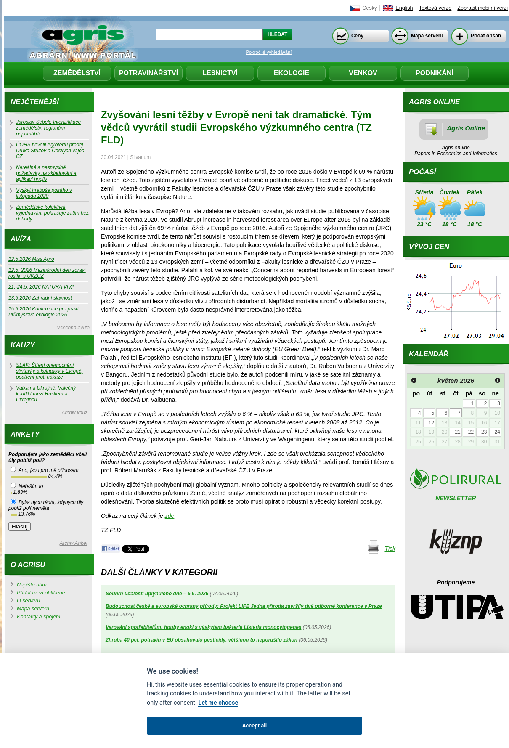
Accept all (254, 725)
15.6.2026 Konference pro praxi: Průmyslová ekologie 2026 (44, 312)
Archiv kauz (74, 413)
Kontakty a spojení (39, 617)
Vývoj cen (429, 247)
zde (170, 515)
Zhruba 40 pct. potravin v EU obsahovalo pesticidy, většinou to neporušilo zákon (201, 640)
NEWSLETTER (455, 498)
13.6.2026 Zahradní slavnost (40, 298)
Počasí (422, 172)
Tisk (389, 548)
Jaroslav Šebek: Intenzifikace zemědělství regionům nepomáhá (48, 128)
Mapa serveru (427, 36)
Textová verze (435, 8)
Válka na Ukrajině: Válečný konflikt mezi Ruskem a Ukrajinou (46, 394)
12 (431, 423)
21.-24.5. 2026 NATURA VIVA (41, 287)
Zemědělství (77, 73)
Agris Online (466, 128)
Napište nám (32, 585)
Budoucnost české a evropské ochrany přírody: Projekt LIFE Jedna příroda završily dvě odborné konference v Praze (244, 606)
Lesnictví (220, 73)
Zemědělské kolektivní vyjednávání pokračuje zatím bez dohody (52, 213)
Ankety (25, 434)
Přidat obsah (486, 36)
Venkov (363, 73)
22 (471, 432)
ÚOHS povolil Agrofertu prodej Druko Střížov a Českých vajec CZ (50, 150)
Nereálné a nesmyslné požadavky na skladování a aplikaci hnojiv (46, 173)
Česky (369, 8)
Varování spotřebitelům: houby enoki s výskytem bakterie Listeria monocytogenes (203, 627)
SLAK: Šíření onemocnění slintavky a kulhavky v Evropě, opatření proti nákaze (49, 371)
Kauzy (23, 345)
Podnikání (434, 73)
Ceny (357, 36)
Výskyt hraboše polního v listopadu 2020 (44, 193)
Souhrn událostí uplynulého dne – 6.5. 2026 (157, 594)
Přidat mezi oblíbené (41, 593)
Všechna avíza (73, 328)
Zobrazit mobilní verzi (482, 8)
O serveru (28, 601)
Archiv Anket (73, 543)
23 (484, 432)
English (404, 8)
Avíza (21, 239)
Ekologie (291, 73)
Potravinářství (148, 73)
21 (457, 432)
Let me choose (218, 702)
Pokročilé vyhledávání (269, 52)
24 (497, 432)
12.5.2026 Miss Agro (31, 259)
